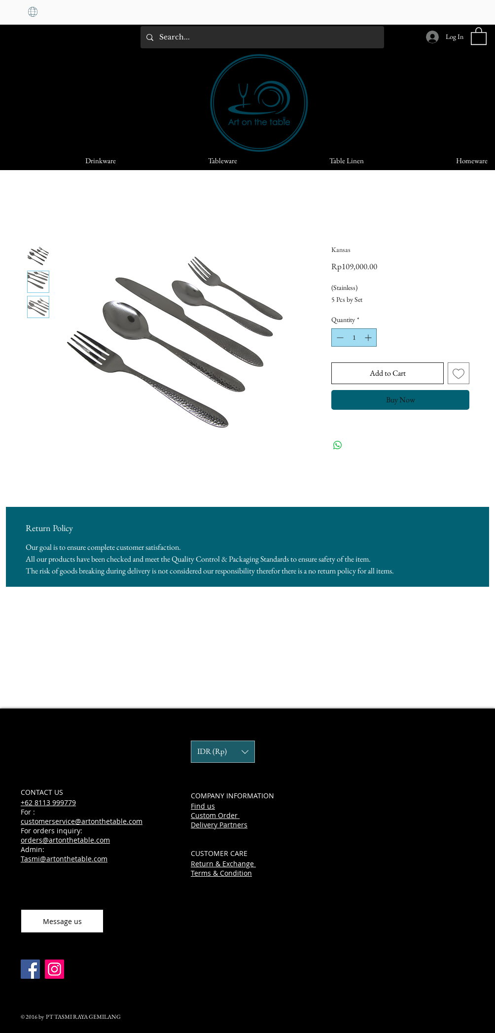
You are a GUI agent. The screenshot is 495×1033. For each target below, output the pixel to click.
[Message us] (62, 921)
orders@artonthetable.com (65, 840)
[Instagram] (54, 969)
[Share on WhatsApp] (338, 445)
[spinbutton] (354, 337)
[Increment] (369, 337)
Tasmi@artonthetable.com (64, 858)
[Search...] (261, 37)
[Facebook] (30, 969)
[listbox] (223, 752)
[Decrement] (339, 337)
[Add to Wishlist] (458, 373)
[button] (479, 35)
